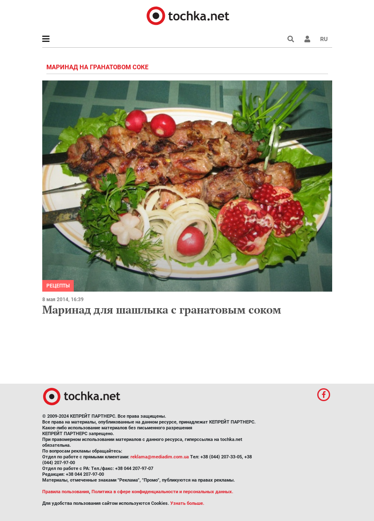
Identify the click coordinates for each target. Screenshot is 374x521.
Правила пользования (65, 491)
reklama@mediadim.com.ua (159, 457)
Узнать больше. (187, 503)
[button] (307, 39)
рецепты (58, 286)
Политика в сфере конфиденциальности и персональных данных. (162, 491)
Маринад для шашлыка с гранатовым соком (161, 309)
